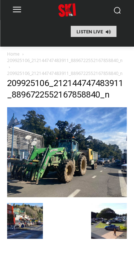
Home (13, 54)
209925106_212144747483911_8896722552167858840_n (65, 60)
